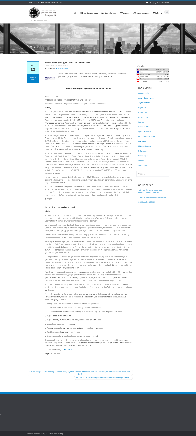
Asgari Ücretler (144, 103)
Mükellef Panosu (144, 146)
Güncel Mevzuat (109, 415)
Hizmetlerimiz (143, 117)
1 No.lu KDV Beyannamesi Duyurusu (152, 197)
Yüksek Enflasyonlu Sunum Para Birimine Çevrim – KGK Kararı (150, 191)
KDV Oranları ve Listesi (147, 136)
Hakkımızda (142, 112)
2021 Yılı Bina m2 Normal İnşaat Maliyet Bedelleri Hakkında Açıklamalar (103, 378)
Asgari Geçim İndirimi (146, 98)
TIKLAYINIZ (67, 349)
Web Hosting (58, 434)
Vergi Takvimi (143, 165)
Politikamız (142, 151)
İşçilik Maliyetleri (144, 132)
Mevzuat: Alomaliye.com (35, 434)
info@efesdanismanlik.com (52, 2)
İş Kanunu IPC (143, 127)
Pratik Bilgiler (143, 156)
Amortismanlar (144, 93)
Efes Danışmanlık (62, 68)
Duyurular (142, 107)
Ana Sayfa (107, 408)
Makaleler (142, 141)
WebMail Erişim (162, 2)
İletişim (141, 122)
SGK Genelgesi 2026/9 (146, 202)
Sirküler (141, 160)
